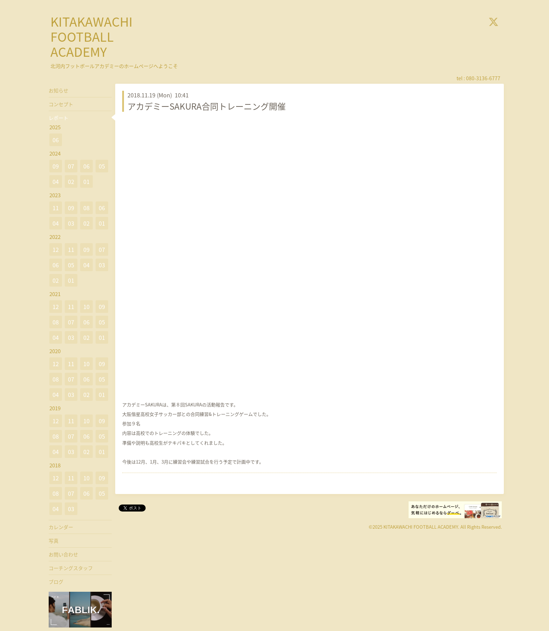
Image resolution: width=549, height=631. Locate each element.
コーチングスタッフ (71, 567)
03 (71, 223)
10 (86, 306)
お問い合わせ (63, 554)
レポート (58, 117)
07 (71, 166)
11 (56, 208)
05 (102, 166)
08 (86, 208)
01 (86, 181)
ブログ (56, 581)
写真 (53, 540)
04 (56, 181)
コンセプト (61, 104)
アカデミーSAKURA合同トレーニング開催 (206, 106)
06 (56, 140)
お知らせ (58, 90)
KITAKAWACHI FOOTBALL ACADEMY (91, 36)
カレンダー (61, 526)
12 (56, 249)
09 (56, 166)
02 (71, 181)
